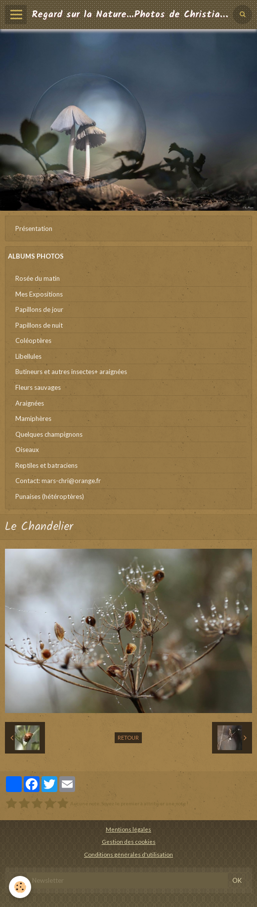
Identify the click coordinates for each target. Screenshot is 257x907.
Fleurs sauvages (38, 387)
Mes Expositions (39, 294)
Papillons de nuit (39, 325)
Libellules (28, 356)
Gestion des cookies (129, 841)
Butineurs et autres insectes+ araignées (71, 372)
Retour (128, 737)
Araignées (29, 403)
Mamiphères (33, 418)
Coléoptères (33, 340)
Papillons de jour (39, 309)
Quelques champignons (49, 434)
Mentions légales (128, 829)
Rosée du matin (37, 278)
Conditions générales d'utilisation (128, 854)
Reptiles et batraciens (46, 465)
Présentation (33, 228)
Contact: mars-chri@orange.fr (58, 481)
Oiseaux (27, 450)
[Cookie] (20, 887)
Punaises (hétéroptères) (49, 496)
